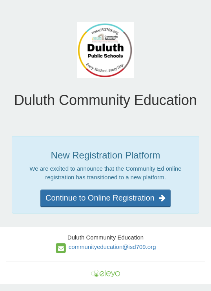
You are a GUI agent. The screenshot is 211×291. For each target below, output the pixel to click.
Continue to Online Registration (105, 197)
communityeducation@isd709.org (112, 246)
